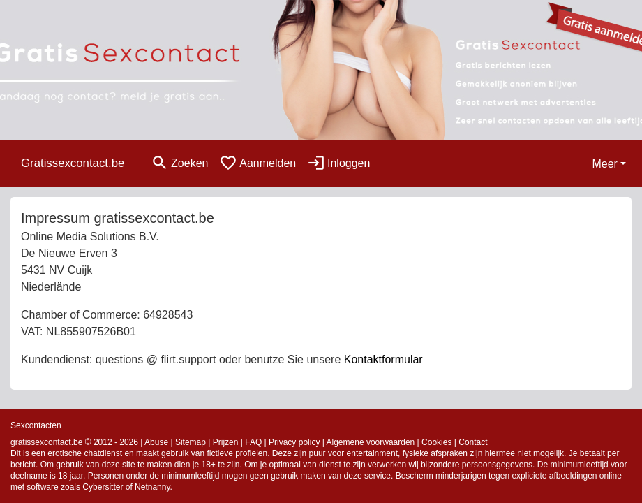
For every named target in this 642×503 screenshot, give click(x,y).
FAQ (253, 442)
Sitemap (190, 442)
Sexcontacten (35, 425)
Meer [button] (604, 164)
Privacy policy (294, 442)
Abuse (156, 442)
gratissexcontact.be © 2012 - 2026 (74, 442)
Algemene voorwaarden (371, 442)
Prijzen (226, 442)
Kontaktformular (383, 359)
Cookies (436, 442)
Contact (472, 442)
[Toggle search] (179, 163)
